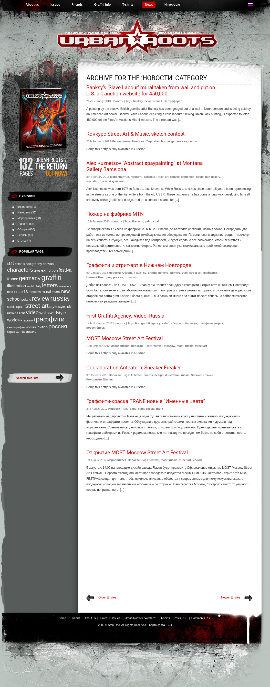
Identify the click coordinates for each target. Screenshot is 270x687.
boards (148, 375)
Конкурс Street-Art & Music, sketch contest (135, 134)
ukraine (12, 313)
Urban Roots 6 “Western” (140, 618)
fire (134, 221)
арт (181, 323)
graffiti (51, 277)
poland (26, 299)
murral (56, 292)
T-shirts (127, 4)
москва (31, 327)
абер (174, 323)
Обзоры (22, 229)
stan (185, 272)
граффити (49, 319)
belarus (20, 264)
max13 (22, 291)
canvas (48, 264)
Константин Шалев (99, 379)
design (158, 375)
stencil (157, 101)
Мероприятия (26, 218)
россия (57, 326)
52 (144, 272)
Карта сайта (157, 624)
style (53, 306)
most (180, 345)
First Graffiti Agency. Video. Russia (125, 316)
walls (44, 312)
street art (36, 305)
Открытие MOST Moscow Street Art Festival (137, 452)
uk (69, 306)
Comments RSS (201, 618)
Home (62, 618)
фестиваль (29, 331)
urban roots (24, 206)
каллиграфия (16, 327)
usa (22, 313)
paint (148, 221)
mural (46, 292)
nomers (163, 272)
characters (20, 270)
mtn (140, 221)
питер (42, 327)
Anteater (136, 375)
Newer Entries (230, 597)
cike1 (37, 270)
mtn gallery (212, 176)
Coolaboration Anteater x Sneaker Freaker (133, 368)
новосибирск (95, 327)
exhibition (49, 270)
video (32, 312)
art (10, 263)
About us (32, 4)
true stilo (92, 181)
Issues (55, 4)
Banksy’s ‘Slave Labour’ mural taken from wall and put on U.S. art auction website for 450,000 (150, 90)
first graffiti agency (147, 323)
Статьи (22, 240)
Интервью (172, 4)
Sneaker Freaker (202, 375)
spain (20, 307)
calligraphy (34, 264)
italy (38, 286)
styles (62, 307)
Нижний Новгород (99, 277)
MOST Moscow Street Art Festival (124, 338)
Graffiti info (102, 4)
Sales (104, 618)
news (148, 101)
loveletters (65, 286)
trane (159, 408)
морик (218, 323)
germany (29, 278)
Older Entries (107, 597)
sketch (158, 141)
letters (50, 285)
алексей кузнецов (112, 181)
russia (59, 298)
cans (133, 408)
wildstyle (57, 312)
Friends (76, 4)
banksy (138, 101)
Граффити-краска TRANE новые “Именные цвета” (145, 401)
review (40, 298)
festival (65, 270)
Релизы (22, 235)
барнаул (191, 323)
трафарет (175, 101)
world (12, 320)
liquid (199, 176)
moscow (35, 292)
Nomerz (175, 272)
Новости (22, 223)
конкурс (169, 141)
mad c (11, 292)
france (12, 279)
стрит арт (14, 331)
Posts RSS (180, 618)
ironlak (31, 286)
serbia (11, 307)
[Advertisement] (169, 534)
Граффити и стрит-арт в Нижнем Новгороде (138, 265)
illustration (16, 285)
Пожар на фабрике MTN (115, 214)
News (149, 4)
